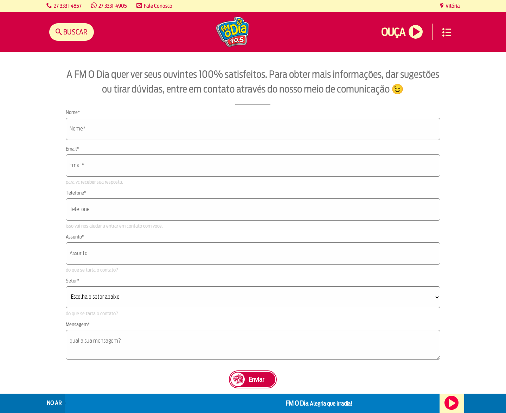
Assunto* (75, 237)
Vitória (452, 6)
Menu (446, 32)
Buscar (75, 32)
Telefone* (76, 193)
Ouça (393, 32)
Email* (72, 149)
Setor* (72, 281)
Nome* (73, 112)
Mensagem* (78, 324)
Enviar (256, 379)
